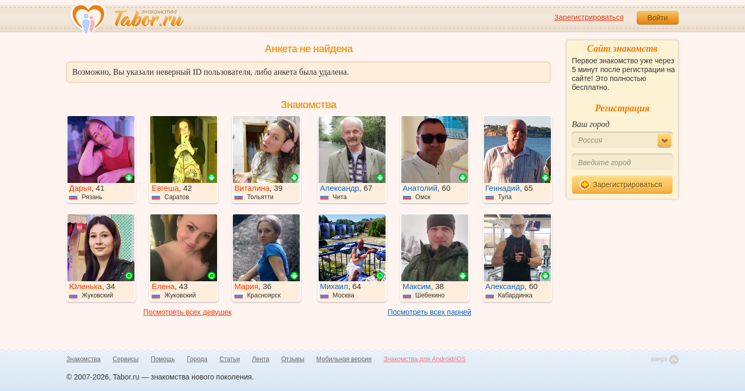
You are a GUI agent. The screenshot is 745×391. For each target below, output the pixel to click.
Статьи (230, 359)
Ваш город (590, 124)
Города (197, 359)
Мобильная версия (344, 359)
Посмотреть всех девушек (187, 312)
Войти (657, 18)
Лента (260, 359)
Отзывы (292, 359)
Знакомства (83, 359)
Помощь (163, 359)
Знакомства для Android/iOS (424, 359)
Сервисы (125, 359)
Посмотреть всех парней (429, 312)
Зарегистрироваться (589, 17)
